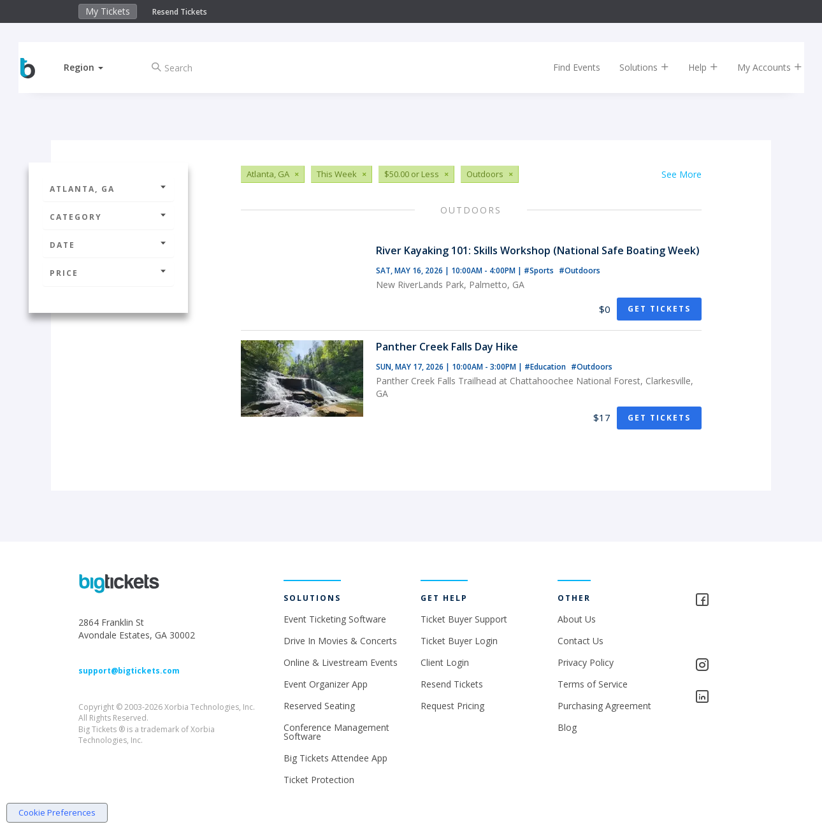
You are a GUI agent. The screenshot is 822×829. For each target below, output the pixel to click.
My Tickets (107, 11)
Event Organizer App (326, 684)
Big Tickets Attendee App (335, 758)
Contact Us (580, 641)
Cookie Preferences (57, 812)
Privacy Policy (586, 662)
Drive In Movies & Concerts (340, 641)
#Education (546, 366)
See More (681, 174)
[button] (94, 67)
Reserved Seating (319, 706)
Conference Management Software (336, 731)
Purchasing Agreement (604, 706)
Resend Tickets (179, 11)
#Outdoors (579, 270)
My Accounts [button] (759, 67)
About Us (577, 619)
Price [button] (108, 273)
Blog (567, 727)
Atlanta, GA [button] (108, 189)
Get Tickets (659, 308)
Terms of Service (593, 684)
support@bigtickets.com (129, 670)
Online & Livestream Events (341, 662)
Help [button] (693, 67)
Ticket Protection (319, 780)
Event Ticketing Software (335, 619)
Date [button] (108, 245)
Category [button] (108, 217)
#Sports (540, 270)
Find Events (566, 67)
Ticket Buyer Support (464, 619)
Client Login (445, 662)
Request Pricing (452, 706)
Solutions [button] (634, 67)
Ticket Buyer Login (459, 641)
